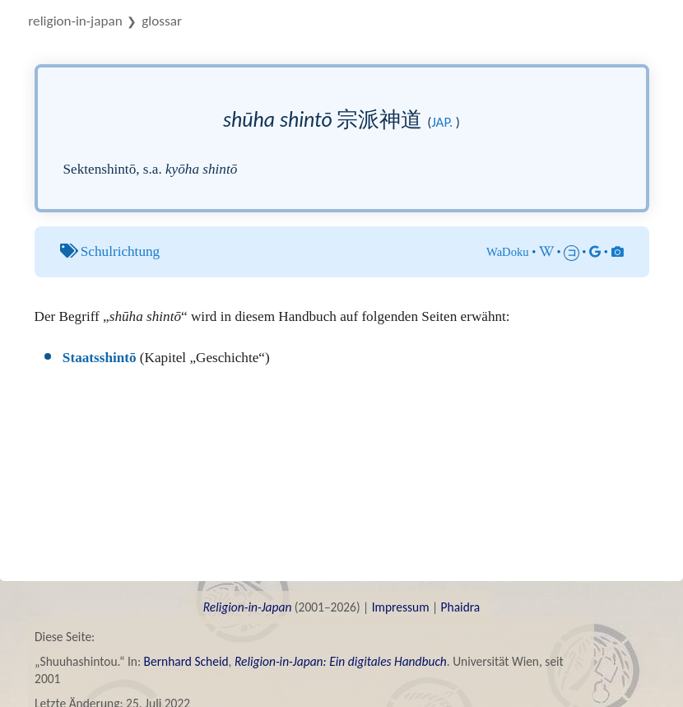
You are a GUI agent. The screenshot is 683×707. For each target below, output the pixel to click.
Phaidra (461, 607)
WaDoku (507, 251)
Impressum (401, 607)
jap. (442, 122)
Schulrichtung (120, 251)
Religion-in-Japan (75, 21)
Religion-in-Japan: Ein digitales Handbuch (341, 661)
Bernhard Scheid (186, 661)
